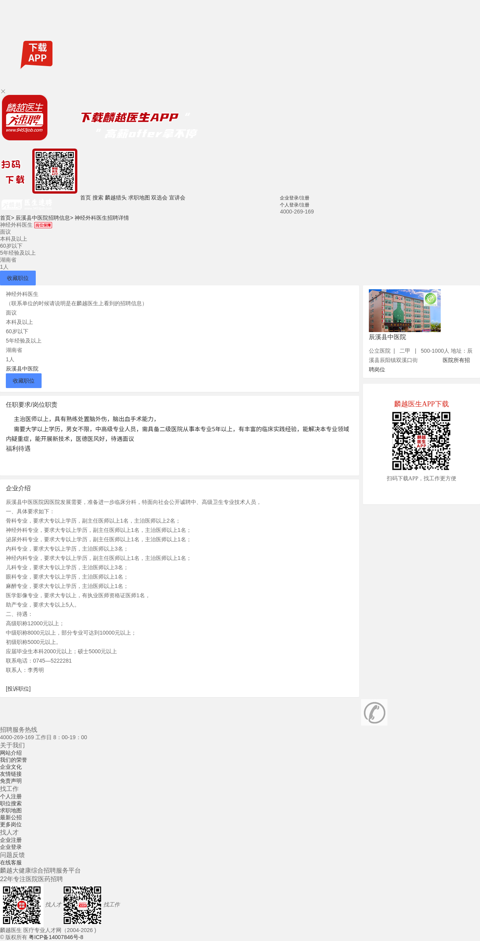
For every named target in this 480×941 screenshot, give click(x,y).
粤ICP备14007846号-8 (56, 937)
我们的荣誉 (13, 760)
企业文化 (11, 767)
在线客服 (11, 862)
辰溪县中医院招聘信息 (44, 218)
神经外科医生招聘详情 (102, 218)
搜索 (98, 197)
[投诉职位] (18, 689)
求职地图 (139, 197)
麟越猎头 (116, 197)
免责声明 (11, 781)
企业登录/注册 (294, 198)
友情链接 (11, 774)
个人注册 (11, 796)
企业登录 (11, 847)
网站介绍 (11, 753)
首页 (85, 197)
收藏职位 (18, 278)
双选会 (159, 197)
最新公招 (11, 817)
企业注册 (11, 840)
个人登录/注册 (294, 205)
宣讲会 (177, 197)
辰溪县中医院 (22, 369)
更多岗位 (11, 824)
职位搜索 (11, 803)
